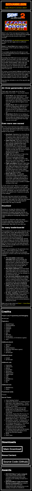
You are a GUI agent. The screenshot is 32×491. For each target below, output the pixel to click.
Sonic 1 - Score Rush (24, 303)
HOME (7, 8)
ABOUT (25, 8)
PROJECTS (13, 8)
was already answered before (20, 40)
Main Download (12, 449)
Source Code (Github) (15, 461)
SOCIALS (19, 8)
